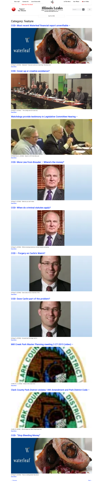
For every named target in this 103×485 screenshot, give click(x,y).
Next (90, 480)
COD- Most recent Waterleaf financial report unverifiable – (40, 25)
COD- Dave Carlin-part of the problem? (30, 298)
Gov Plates (76, 1)
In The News (67, 1)
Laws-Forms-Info (35, 1)
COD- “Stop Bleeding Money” (25, 435)
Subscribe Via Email (27, 4)
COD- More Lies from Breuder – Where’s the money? (37, 162)
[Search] (83, 9)
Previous (14, 480)
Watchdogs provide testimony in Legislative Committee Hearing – (44, 116)
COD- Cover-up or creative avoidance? (30, 71)
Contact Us (25, 1)
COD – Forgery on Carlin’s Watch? (28, 253)
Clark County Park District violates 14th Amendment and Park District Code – (50, 389)
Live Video (85, 1)
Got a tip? (17, 1)
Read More (13, 66)
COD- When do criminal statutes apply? (31, 207)
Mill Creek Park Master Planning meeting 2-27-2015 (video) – (42, 344)
